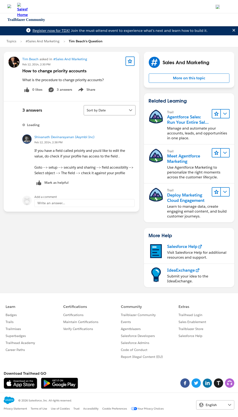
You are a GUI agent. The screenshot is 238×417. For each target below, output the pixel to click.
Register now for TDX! (51, 30)
